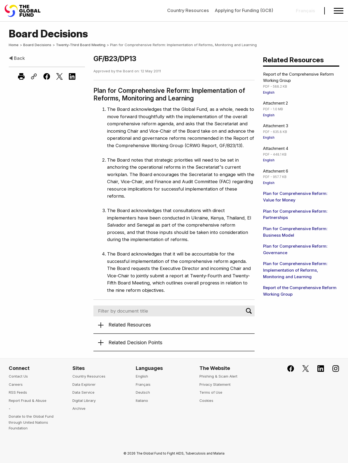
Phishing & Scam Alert (218, 376)
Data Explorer (84, 384)
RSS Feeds (18, 392)
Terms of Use (210, 392)
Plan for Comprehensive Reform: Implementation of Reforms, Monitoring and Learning (295, 270)
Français (143, 384)
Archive (78, 408)
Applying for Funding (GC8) (244, 10)
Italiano (142, 400)
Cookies (206, 400)
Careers (16, 384)
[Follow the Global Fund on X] (302, 368)
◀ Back (17, 58)
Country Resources (188, 10)
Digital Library (84, 400)
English (269, 92)
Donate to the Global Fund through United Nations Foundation (31, 422)
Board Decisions (37, 45)
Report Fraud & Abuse (27, 400)
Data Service (83, 392)
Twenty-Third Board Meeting (80, 45)
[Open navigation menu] (338, 10)
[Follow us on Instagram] (332, 368)
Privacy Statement (215, 384)
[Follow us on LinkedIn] (317, 368)
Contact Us (18, 376)
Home (14, 45)
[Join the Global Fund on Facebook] (287, 368)
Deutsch (143, 392)
